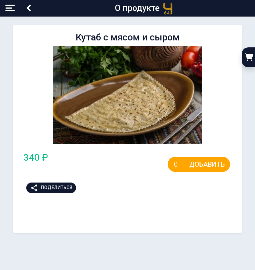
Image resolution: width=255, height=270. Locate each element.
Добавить (207, 164)
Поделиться (51, 188)
